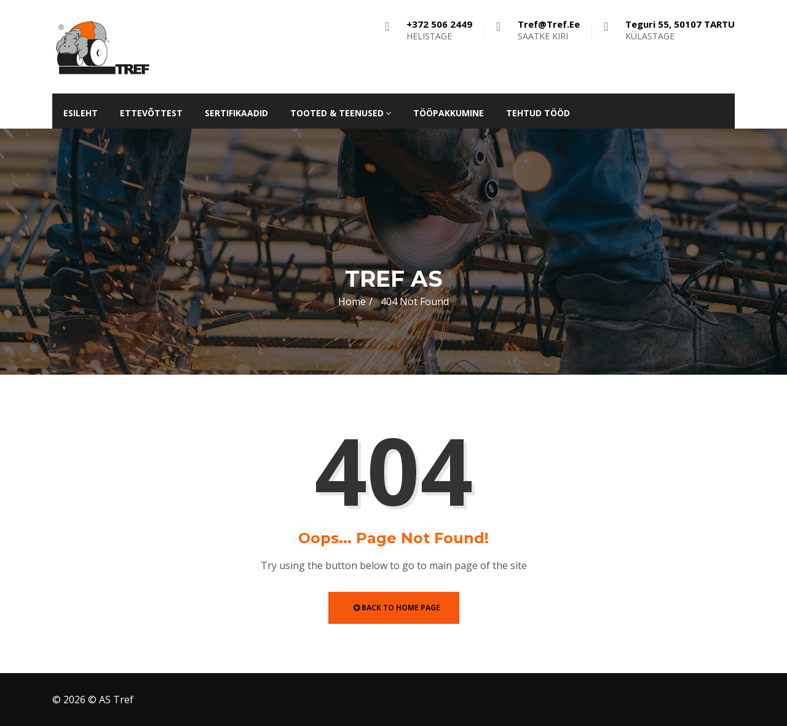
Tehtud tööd (538, 113)
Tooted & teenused (340, 113)
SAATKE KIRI (549, 30)
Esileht (80, 113)
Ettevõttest (151, 113)
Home (352, 301)
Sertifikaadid (236, 113)
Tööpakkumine (448, 113)
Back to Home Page (397, 607)
